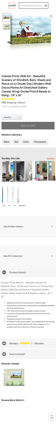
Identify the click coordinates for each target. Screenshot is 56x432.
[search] (46, 5)
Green (26, 141)
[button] (28, 272)
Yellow (6, 141)
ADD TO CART (28, 125)
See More (51, 158)
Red (16, 141)
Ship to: (14, 106)
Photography (40, 141)
